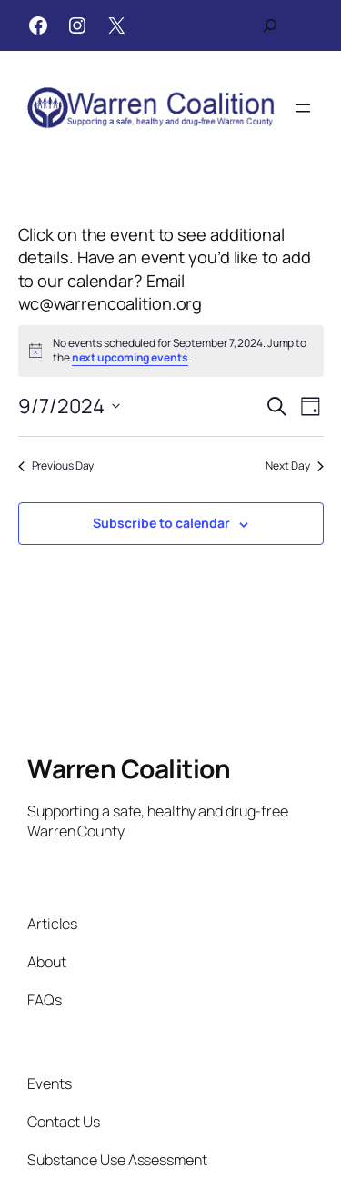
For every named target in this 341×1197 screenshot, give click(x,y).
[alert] (171, 351)
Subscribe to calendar (161, 522)
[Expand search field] (270, 25)
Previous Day (56, 466)
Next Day (294, 466)
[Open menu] (303, 108)
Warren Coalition (128, 768)
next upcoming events (130, 357)
